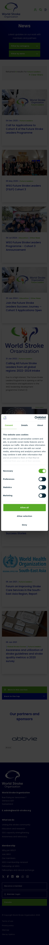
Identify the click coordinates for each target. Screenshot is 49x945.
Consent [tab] (9, 425)
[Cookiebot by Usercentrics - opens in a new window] (35, 418)
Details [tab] (24, 425)
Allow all (24, 507)
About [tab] (40, 425)
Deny (24, 525)
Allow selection (24, 516)
